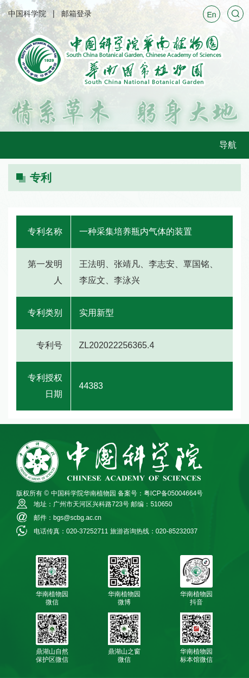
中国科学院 (27, 13)
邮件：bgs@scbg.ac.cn (67, 517)
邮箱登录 (76, 13)
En (211, 14)
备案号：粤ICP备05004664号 (160, 493)
